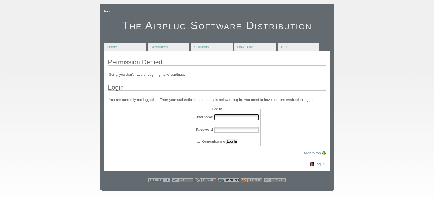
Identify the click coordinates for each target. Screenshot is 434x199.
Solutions (201, 47)
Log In (232, 141)
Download (245, 47)
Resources (159, 47)
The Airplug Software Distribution (217, 25)
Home (112, 47)
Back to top (312, 153)
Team (285, 47)
